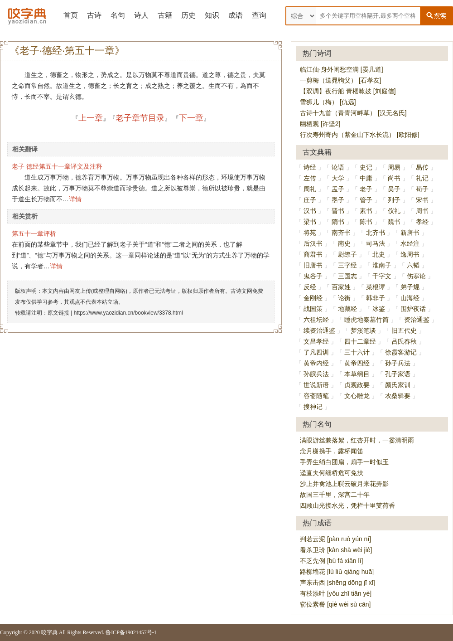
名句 (118, 15)
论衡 (344, 297)
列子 (394, 200)
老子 (366, 189)
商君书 (313, 254)
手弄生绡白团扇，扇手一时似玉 (344, 462)
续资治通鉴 (319, 330)
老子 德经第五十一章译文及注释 (57, 166)
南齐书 (341, 232)
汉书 (310, 210)
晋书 (338, 210)
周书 (422, 210)
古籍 (165, 15)
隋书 (338, 221)
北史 (378, 254)
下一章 (191, 117)
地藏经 (347, 308)
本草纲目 (357, 374)
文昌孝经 (316, 341)
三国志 (347, 276)
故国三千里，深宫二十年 (335, 494)
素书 (366, 210)
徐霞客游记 (401, 352)
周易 (394, 167)
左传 (310, 178)
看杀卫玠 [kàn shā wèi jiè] (336, 550)
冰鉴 (378, 308)
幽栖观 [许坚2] (320, 123)
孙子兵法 (397, 363)
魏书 (394, 221)
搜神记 (313, 406)
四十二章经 (360, 341)
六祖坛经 (316, 319)
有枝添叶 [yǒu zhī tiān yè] (335, 593)
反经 (310, 287)
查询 (259, 15)
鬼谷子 (313, 276)
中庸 (366, 178)
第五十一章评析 (34, 233)
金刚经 (313, 297)
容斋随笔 (316, 395)
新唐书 (409, 232)
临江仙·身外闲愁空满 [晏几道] (341, 69)
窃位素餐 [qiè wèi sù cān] (335, 604)
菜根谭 (375, 287)
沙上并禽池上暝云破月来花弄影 (344, 483)
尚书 (394, 178)
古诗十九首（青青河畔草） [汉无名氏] (353, 113)
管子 (366, 200)
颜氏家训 (397, 384)
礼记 (422, 178)
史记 (366, 167)
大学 (338, 178)
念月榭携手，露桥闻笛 (331, 451)
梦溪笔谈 (363, 330)
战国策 (313, 308)
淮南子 (381, 265)
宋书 (422, 200)
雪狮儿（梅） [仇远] (328, 102)
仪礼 (394, 210)
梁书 (310, 221)
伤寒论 (416, 276)
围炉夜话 (413, 308)
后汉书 (313, 243)
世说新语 (316, 384)
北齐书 (375, 232)
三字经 (347, 265)
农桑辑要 (397, 395)
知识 (212, 15)
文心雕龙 (357, 395)
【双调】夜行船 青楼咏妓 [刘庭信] (348, 91)
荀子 (422, 189)
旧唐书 (313, 265)
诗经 (310, 167)
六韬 (413, 265)
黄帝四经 (357, 363)
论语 (338, 167)
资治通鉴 (416, 319)
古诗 (94, 15)
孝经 (422, 221)
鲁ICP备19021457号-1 (131, 632)
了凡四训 (316, 352)
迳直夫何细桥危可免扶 (331, 472)
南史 (344, 243)
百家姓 (341, 287)
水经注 (409, 243)
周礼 (310, 189)
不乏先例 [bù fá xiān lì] (331, 560)
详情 (75, 199)
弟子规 (409, 287)
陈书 (366, 221)
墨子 (338, 200)
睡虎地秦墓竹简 (366, 319)
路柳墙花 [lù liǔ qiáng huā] (337, 571)
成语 (235, 15)
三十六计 (357, 352)
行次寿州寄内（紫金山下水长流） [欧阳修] (359, 134)
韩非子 (375, 297)
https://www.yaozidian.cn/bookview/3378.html (128, 313)
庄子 (310, 200)
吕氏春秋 (404, 341)
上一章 (90, 117)
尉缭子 (347, 254)
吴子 (394, 189)
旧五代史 (404, 330)
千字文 (381, 276)
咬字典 (49, 632)
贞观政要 (357, 384)
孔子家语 (397, 374)
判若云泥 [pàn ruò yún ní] (335, 539)
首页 (70, 15)
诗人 (141, 15)
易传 (422, 167)
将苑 (310, 232)
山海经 (409, 297)
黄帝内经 (316, 363)
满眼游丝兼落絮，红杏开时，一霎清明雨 (357, 440)
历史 (188, 15)
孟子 (338, 189)
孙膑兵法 (316, 374)
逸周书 (409, 254)
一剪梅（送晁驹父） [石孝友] (340, 80)
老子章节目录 (140, 117)
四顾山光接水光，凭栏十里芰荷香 (347, 505)
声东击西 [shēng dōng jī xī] (338, 582)
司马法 (375, 243)
